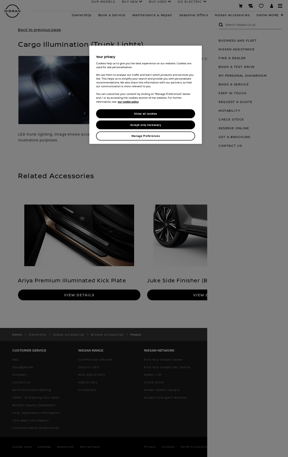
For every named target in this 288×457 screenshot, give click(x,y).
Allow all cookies (145, 113)
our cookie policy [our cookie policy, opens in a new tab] (128, 101)
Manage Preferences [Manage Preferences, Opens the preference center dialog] (145, 136)
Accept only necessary (145, 125)
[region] (145, 95)
